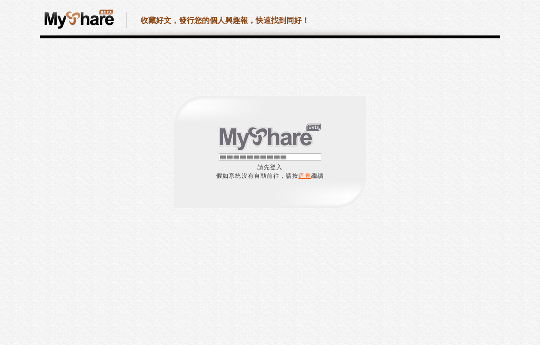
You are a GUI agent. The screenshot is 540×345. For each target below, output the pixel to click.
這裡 (304, 175)
